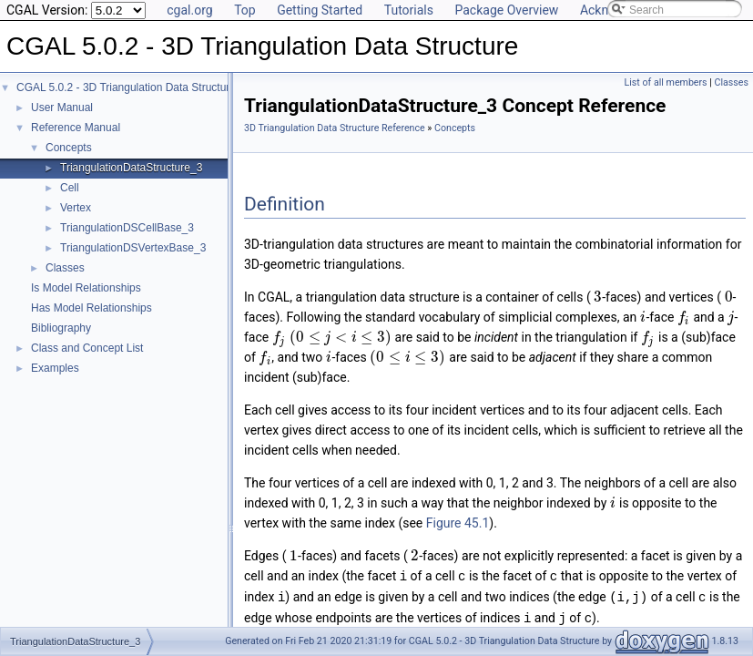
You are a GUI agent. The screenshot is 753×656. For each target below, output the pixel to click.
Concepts (69, 147)
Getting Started (319, 10)
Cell (69, 187)
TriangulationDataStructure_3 (131, 167)
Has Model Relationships (91, 308)
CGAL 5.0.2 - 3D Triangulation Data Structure (126, 87)
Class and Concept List (87, 348)
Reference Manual (75, 127)
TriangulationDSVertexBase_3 (133, 247)
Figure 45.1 (458, 523)
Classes (65, 267)
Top (245, 10)
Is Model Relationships (86, 288)
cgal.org (189, 10)
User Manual (62, 107)
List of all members (666, 82)
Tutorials (408, 10)
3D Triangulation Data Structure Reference (334, 128)
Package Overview (506, 10)
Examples (55, 368)
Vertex (75, 207)
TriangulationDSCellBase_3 (127, 227)
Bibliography (61, 328)
